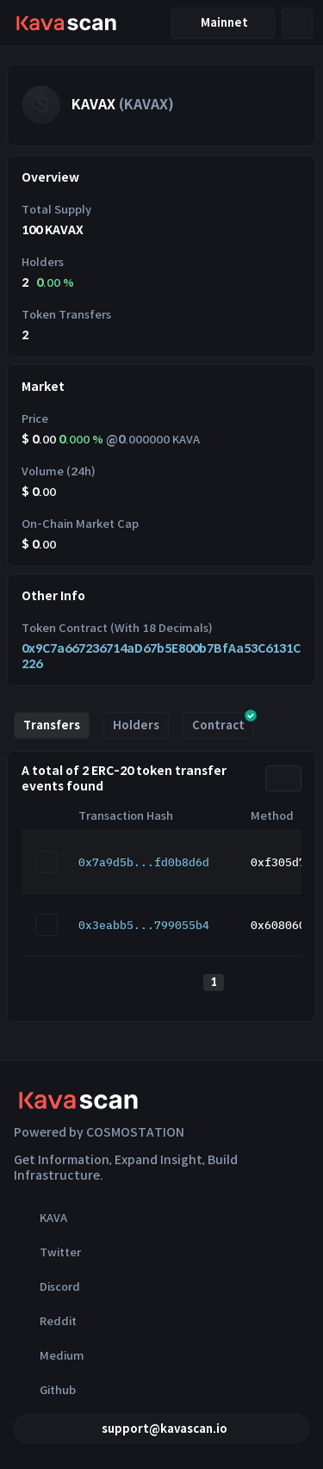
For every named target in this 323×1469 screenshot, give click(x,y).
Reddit (45, 1321)
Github (45, 1389)
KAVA (40, 1217)
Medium (49, 1355)
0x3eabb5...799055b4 (143, 925)
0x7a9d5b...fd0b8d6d (143, 862)
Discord (47, 1286)
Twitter (47, 1252)
